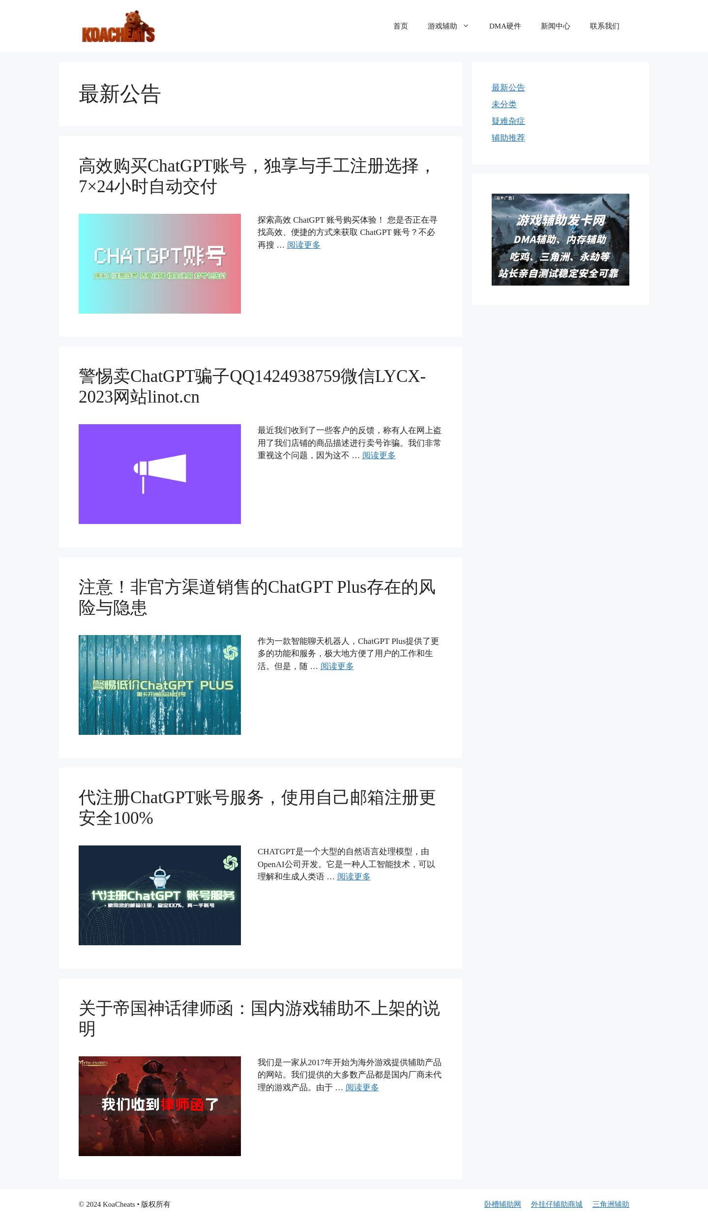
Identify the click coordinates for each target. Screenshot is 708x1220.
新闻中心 (555, 26)
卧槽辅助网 (502, 1204)
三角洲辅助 (610, 1204)
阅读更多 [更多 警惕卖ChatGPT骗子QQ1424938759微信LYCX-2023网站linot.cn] (379, 455)
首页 (400, 26)
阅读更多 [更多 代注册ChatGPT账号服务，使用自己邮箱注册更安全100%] (354, 876)
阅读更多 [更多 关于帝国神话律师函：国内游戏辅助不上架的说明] (362, 1087)
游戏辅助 (453, 26)
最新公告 (508, 87)
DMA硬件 (505, 26)
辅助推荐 (508, 138)
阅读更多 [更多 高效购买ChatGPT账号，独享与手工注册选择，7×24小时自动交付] (304, 245)
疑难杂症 (508, 121)
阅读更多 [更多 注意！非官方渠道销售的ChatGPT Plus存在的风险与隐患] (337, 666)
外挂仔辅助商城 (557, 1204)
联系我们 (605, 26)
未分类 (504, 104)
